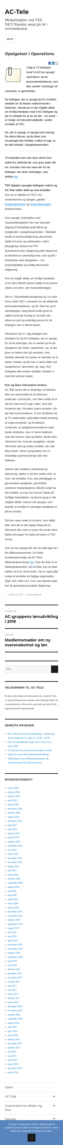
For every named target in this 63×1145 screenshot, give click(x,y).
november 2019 (15, 916)
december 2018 (15, 944)
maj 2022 (12, 850)
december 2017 (15, 973)
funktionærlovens (15, 204)
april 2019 (12, 940)
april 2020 (12, 899)
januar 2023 (13, 837)
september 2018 (15, 957)
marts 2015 (13, 1064)
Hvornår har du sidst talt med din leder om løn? (30, 750)
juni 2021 (12, 870)
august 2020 (13, 887)
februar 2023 (14, 833)
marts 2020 (13, 903)
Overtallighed (33, 594)
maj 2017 (12, 990)
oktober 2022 (14, 841)
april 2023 (12, 829)
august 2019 (13, 928)
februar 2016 (14, 1039)
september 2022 (15, 845)
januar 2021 (13, 874)
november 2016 (15, 1010)
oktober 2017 (14, 982)
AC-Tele (17, 11)
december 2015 (15, 1043)
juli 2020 (12, 891)
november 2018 (15, 949)
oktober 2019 (14, 920)
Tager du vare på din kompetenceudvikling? (28, 754)
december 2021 (15, 858)
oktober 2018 (14, 953)
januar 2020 (13, 907)
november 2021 (15, 862)
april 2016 (12, 1031)
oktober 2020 (14, 878)
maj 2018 (12, 965)
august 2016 (13, 1023)
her (32, 562)
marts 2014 (13, 1072)
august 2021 (13, 866)
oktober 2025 (14, 796)
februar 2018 (14, 969)
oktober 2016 (14, 1014)
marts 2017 (13, 994)
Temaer (10, 1119)
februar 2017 (14, 998)
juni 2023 (12, 825)
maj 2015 (12, 1056)
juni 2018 (12, 961)
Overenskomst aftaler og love (23, 1108)
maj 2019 (12, 936)
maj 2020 (12, 895)
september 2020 (15, 883)
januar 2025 (13, 804)
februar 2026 (14, 792)
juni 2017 (12, 986)
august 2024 (13, 817)
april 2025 (12, 800)
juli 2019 (12, 932)
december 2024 (15, 808)
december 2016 (15, 1006)
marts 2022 (13, 854)
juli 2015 (12, 1051)
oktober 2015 (14, 1047)
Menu (10, 39)
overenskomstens (40, 204)
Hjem (9, 1087)
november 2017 (15, 977)
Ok (31, 1137)
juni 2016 (12, 1027)
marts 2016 (13, 1035)
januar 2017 (13, 1002)
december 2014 (15, 1068)
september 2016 (15, 1019)
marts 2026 (13, 788)
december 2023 (15, 821)
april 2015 (12, 1060)
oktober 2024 (14, 812)
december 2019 (15, 911)
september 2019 (15, 924)
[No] (58, 1132)
